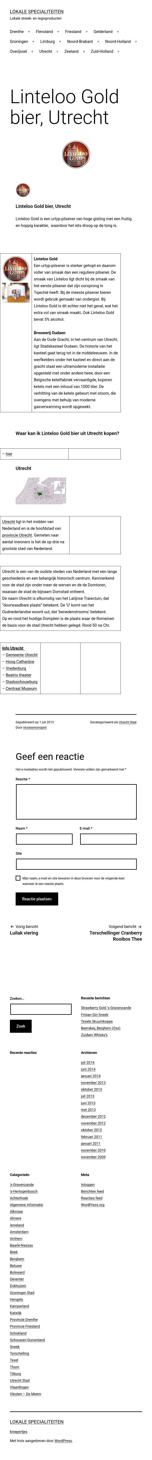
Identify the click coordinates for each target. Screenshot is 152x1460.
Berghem (17, 1259)
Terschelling (19, 1353)
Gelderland (103, 31)
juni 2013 (88, 1103)
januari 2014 (91, 1076)
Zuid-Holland (102, 51)
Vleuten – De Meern (25, 1394)
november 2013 (93, 1083)
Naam (22, 828)
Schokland (18, 1333)
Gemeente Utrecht (22, 655)
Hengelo (16, 1299)
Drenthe (17, 31)
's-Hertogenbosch (24, 1191)
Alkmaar (16, 1211)
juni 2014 (88, 1069)
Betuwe (16, 1266)
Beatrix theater (18, 675)
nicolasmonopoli (35, 727)
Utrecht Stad (127, 722)
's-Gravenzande (22, 1185)
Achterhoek (19, 1198)
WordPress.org (92, 1205)
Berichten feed (92, 1191)
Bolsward (17, 1272)
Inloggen (88, 1185)
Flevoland (44, 31)
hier (9, 454)
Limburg (47, 41)
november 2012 (93, 1123)
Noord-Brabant (80, 41)
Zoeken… (17, 998)
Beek (14, 1252)
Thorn (14, 1367)
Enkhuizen (18, 1286)
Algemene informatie (26, 1205)
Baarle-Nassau (21, 1245)
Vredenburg (16, 668)
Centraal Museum (21, 688)
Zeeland (72, 51)
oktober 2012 (91, 1130)
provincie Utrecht (17, 535)
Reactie (23, 779)
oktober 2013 (91, 1089)
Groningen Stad (22, 1293)
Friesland (73, 31)
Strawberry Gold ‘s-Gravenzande (106, 1008)
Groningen (19, 41)
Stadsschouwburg (21, 681)
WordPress (63, 1441)
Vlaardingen (19, 1387)
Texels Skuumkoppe (97, 1021)
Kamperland (19, 1306)
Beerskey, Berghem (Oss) (101, 1028)
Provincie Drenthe (24, 1320)
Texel (14, 1360)
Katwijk (15, 1313)
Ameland (17, 1225)
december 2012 (93, 1116)
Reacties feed (92, 1198)
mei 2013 (88, 1110)
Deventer (17, 1279)
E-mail (86, 828)
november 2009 (93, 1157)
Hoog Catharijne (20, 661)
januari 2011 (91, 1143)
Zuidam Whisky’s (94, 1035)
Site (19, 853)
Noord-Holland (118, 41)
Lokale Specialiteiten (37, 11)
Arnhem (16, 1238)
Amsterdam (19, 1232)
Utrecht (45, 51)
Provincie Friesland (25, 1326)
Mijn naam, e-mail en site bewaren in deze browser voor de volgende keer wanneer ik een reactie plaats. (73, 881)
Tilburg (15, 1374)
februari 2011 (91, 1137)
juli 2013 (87, 1096)
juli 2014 (87, 1062)
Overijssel (18, 51)
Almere (15, 1218)
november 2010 (93, 1150)
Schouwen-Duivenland (27, 1340)
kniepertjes (18, 1432)
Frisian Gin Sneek (94, 1015)
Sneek (15, 1347)
